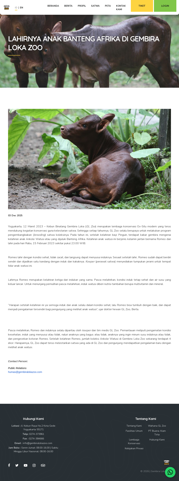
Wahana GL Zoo (157, 425)
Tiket (142, 6)
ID (16, 7)
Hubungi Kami (157, 439)
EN (21, 7)
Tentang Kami (134, 425)
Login (165, 6)
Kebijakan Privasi (134, 448)
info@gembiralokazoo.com (37, 443)
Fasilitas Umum (134, 431)
